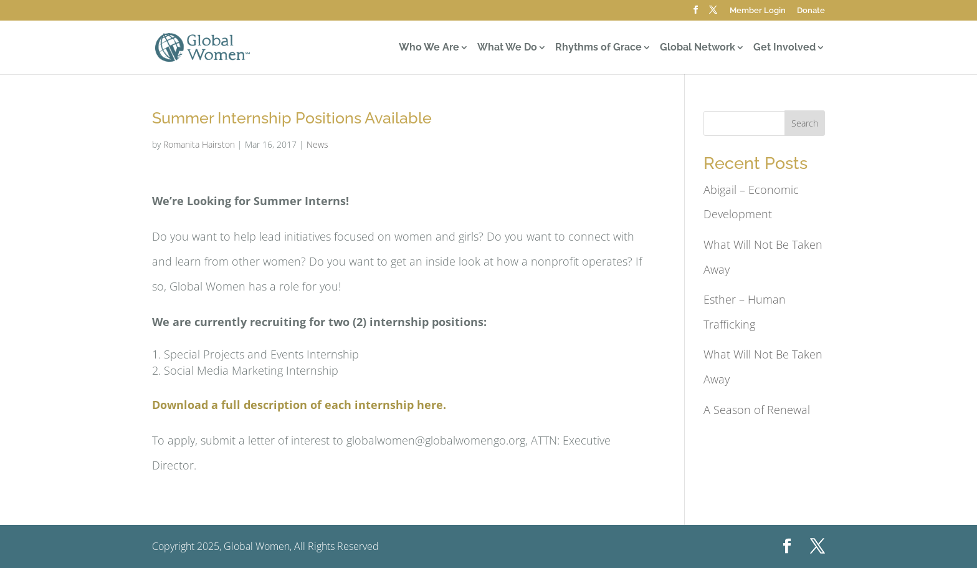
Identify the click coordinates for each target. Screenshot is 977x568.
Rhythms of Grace (598, 48)
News (317, 144)
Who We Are (429, 48)
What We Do (507, 48)
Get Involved (784, 48)
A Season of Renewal (756, 409)
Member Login (758, 10)
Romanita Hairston (199, 144)
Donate (811, 10)
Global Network (697, 48)
